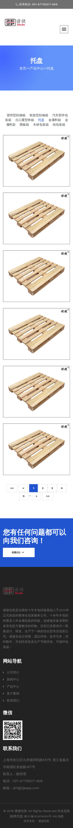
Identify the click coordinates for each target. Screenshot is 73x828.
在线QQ (18, 552)
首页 (22, 68)
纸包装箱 (59, 124)
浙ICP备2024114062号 (37, 816)
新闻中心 (13, 679)
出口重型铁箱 (25, 120)
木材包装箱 (41, 124)
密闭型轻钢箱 (16, 115)
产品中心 (36, 68)
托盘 (50, 68)
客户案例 (13, 693)
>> (48, 496)
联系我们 (13, 700)
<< (12, 488)
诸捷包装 (43, 821)
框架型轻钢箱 (39, 115)
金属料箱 (55, 120)
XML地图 (57, 816)
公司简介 (13, 672)
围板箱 (25, 124)
